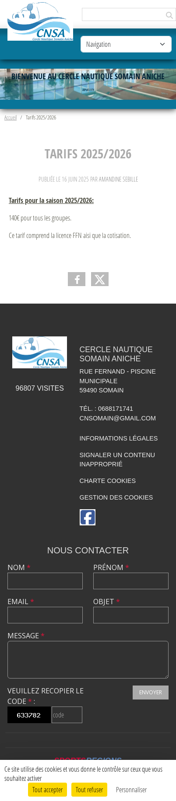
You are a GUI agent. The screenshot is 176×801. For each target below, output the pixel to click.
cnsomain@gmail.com (118, 418)
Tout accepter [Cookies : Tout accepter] (47, 789)
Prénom (111, 567)
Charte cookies (108, 480)
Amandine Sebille (118, 179)
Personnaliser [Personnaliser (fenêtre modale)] (131, 789)
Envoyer (150, 692)
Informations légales (119, 438)
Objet (106, 601)
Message (26, 635)
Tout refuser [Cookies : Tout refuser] (89, 789)
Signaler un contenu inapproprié (117, 459)
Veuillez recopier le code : (45, 696)
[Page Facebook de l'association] (87, 517)
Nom (19, 567)
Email (20, 601)
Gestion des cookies (116, 497)
